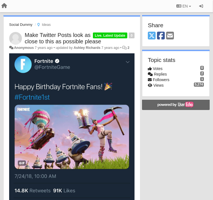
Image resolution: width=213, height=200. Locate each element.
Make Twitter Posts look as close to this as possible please (63, 38)
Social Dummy (20, 24)
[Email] (170, 36)
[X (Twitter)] (152, 36)
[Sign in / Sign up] (201, 6)
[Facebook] (161, 36)
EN (183, 6)
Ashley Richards (86, 48)
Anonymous (24, 48)
